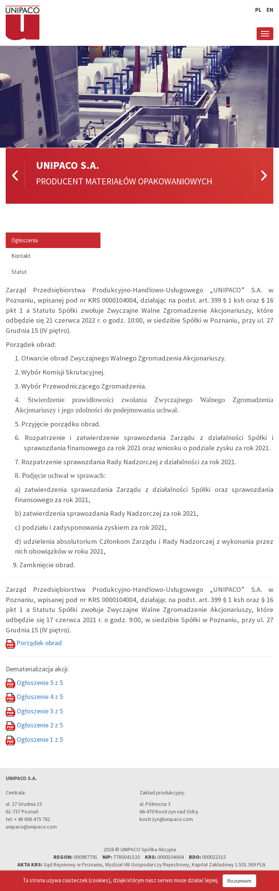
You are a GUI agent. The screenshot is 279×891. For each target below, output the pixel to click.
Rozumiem (239, 880)
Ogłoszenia (24, 240)
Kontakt (21, 255)
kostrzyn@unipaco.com (166, 819)
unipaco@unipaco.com (31, 826)
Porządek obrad (39, 642)
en (269, 9)
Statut (19, 271)
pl (258, 9)
